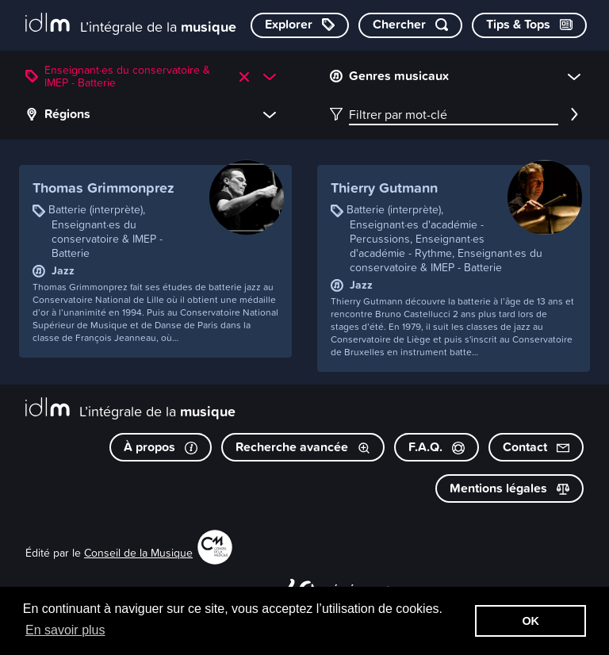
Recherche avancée (303, 447)
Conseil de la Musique (138, 552)
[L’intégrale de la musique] (130, 24)
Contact (536, 447)
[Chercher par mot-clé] (410, 25)
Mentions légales (509, 488)
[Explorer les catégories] (300, 25)
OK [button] (530, 621)
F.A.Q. (436, 447)
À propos (160, 447)
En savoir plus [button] (65, 630)
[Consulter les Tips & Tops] (529, 25)
